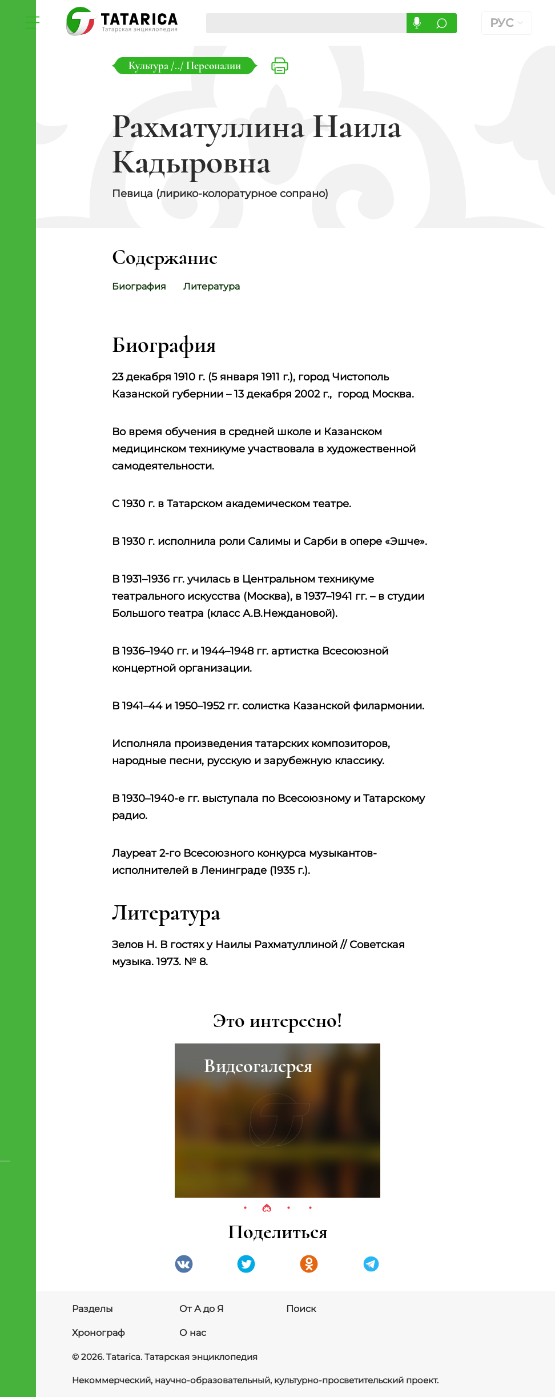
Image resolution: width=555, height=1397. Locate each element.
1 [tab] (245, 1208)
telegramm (371, 1264)
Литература (217, 286)
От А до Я (201, 1308)
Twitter (246, 1264)
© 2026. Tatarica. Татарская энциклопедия (159, 1357)
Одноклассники (309, 1264)
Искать (443, 23)
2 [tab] (266, 1208)
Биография (139, 286)
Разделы (92, 1308)
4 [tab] (310, 1208)
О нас (192, 1332)
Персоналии (213, 65)
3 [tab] (288, 1208)
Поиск (301, 1308)
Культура (149, 65)
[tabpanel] (277, 1120)
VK (184, 1264)
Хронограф (98, 1332)
